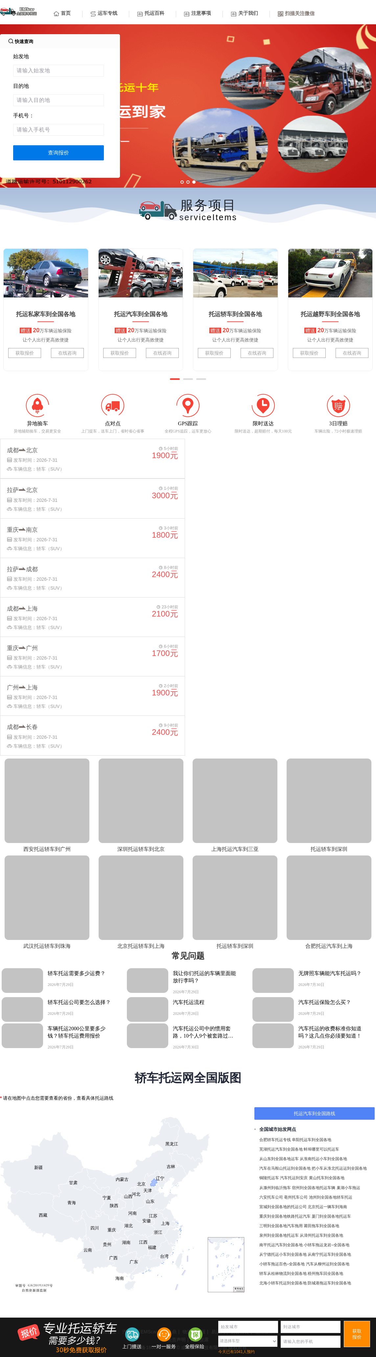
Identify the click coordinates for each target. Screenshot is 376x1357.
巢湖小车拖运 (348, 1187)
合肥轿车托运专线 (275, 1139)
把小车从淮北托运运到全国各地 (339, 1168)
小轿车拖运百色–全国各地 (282, 1264)
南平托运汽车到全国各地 (281, 1245)
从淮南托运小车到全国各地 (323, 1159)
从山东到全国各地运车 (279, 1159)
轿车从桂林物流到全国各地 (283, 1273)
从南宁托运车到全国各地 (329, 1254)
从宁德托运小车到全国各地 (283, 1254)
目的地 (21, 86)
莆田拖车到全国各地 (321, 1226)
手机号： (23, 115)
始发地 (21, 56)
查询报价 (58, 152)
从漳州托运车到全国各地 (321, 1235)
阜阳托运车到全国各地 (311, 1139)
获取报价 (24, 353)
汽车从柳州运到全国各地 (327, 1264)
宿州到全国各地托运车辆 (313, 1187)
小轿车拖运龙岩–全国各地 (326, 1245)
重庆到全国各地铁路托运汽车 (285, 1216)
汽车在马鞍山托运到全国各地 (285, 1168)
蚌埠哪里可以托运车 (321, 1149)
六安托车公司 (271, 1197)
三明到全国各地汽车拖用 (281, 1226)
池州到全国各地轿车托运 (330, 1197)
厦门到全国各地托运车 (331, 1216)
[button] (175, 379)
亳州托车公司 (296, 1197)
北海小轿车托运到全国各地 (283, 1283)
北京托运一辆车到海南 (327, 1207)
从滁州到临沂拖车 (275, 1187)
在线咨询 (67, 353)
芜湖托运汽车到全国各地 (281, 1149)
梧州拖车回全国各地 (325, 1273)
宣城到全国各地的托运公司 (283, 1207)
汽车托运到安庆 (294, 1178)
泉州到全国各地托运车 (279, 1235)
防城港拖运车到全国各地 (329, 1283)
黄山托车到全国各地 (326, 1178)
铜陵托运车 (269, 1178)
